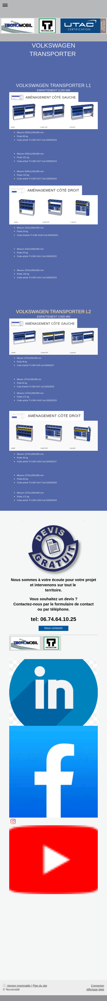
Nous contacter (53, 628)
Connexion (97, 985)
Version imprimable (17, 985)
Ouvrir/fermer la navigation (53, 5)
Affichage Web (95, 989)
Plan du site (40, 985)
